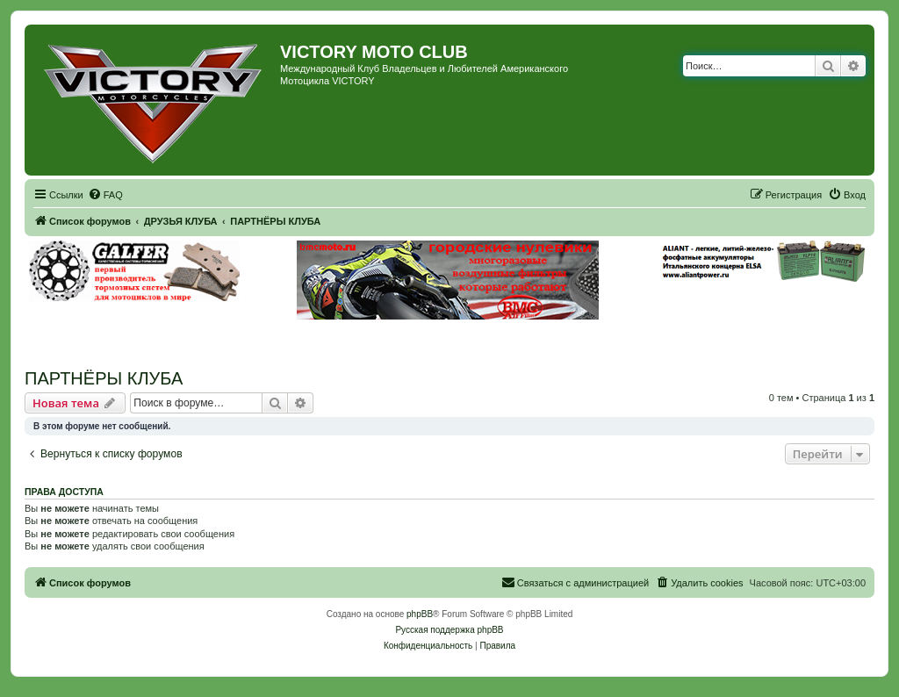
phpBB (419, 614)
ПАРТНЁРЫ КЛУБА (104, 378)
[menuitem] (105, 194)
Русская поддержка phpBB (449, 630)
